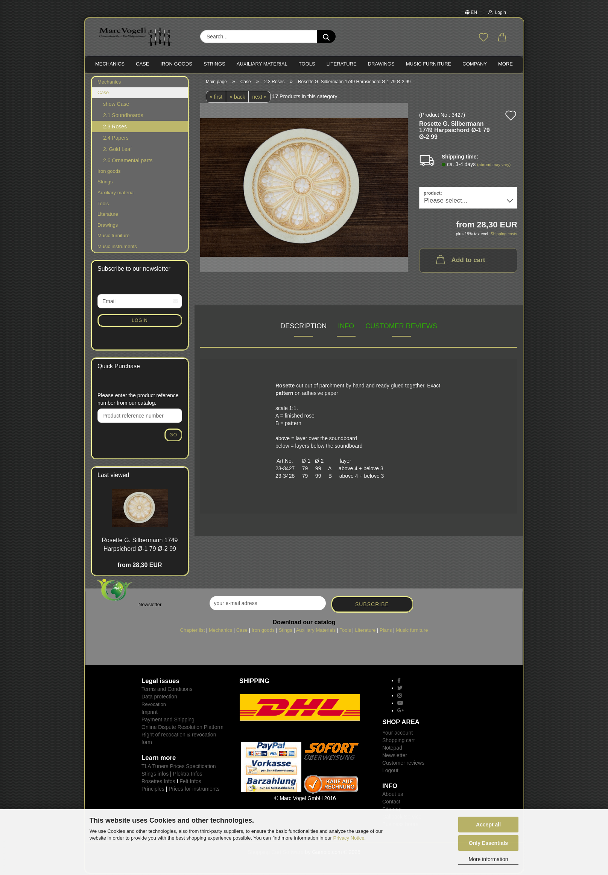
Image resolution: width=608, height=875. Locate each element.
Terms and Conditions (166, 690)
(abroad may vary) (494, 165)
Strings (104, 183)
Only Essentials (488, 843)
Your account (397, 733)
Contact (391, 803)
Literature (107, 215)
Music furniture (113, 236)
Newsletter (394, 756)
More (505, 64)
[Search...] (326, 36)
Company (474, 64)
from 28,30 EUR (139, 565)
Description (303, 327)
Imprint (149, 713)
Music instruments (117, 247)
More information (488, 859)
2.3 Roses (115, 127)
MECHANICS (110, 64)
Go (173, 435)
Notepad (392, 748)
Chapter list (192, 631)
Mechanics (109, 82)
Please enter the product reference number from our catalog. (138, 400)
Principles (152, 790)
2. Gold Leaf (117, 150)
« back (237, 98)
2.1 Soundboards (123, 116)
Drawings (381, 64)
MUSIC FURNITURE (428, 64)
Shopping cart (398, 741)
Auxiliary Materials (316, 631)
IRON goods (176, 64)
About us (392, 795)
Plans (386, 631)
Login (497, 12)
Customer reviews (401, 327)
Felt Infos (190, 782)
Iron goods (108, 172)
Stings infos (155, 774)
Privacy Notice (349, 838)
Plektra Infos (187, 774)
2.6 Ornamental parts (128, 161)
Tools (103, 204)
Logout (390, 771)
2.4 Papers (116, 139)
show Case (116, 105)
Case (103, 93)
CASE (142, 64)
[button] (502, 37)
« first (216, 98)
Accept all (488, 825)
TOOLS (307, 64)
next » (259, 98)
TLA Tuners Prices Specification (178, 767)
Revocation (153, 705)
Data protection (159, 698)
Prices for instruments (194, 790)
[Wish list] (483, 37)
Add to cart (460, 261)
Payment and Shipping (168, 720)
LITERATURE (342, 64)
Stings (285, 631)
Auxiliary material (262, 64)
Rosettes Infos (158, 782)
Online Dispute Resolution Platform (182, 728)
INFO (346, 327)
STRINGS (214, 64)
